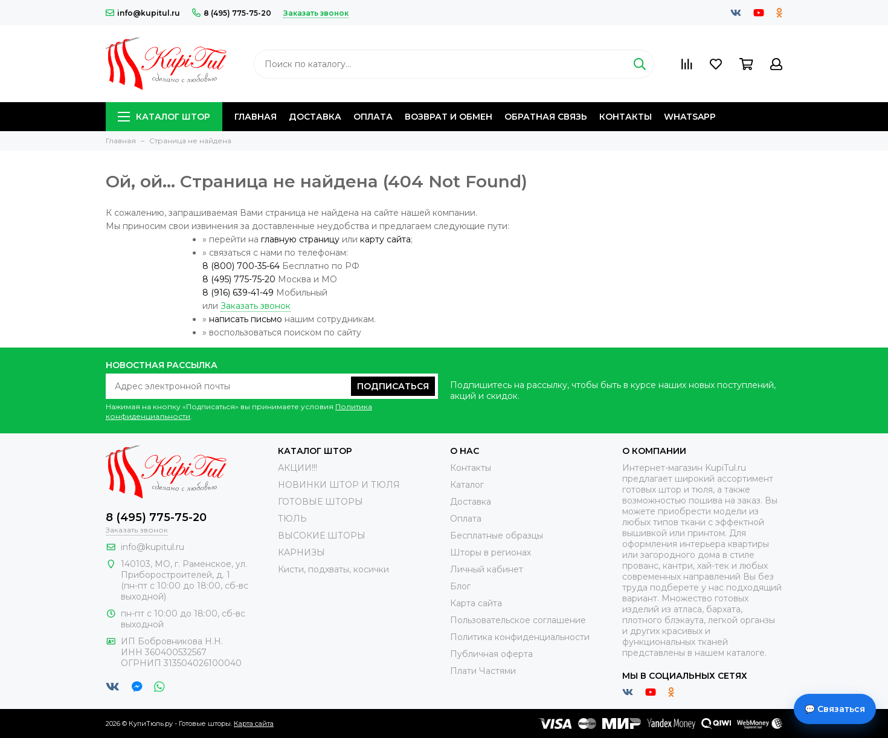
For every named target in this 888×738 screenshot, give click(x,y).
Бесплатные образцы (496, 535)
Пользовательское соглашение (518, 620)
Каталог (467, 484)
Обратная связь (545, 116)
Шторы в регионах (490, 552)
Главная (255, 116)
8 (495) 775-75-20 (231, 13)
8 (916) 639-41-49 (238, 292)
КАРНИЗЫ (301, 552)
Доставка (315, 116)
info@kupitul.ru (143, 13)
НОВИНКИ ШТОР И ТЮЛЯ (339, 484)
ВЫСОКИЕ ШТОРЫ (321, 535)
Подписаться (393, 386)
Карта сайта (476, 603)
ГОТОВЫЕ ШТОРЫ (320, 501)
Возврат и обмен (448, 116)
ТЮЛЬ (292, 518)
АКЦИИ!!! (297, 467)
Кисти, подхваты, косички (333, 569)
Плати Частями (483, 670)
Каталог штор (164, 116)
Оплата (373, 116)
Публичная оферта (491, 654)
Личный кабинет (486, 569)
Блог (460, 586)
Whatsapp (690, 116)
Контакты (625, 116)
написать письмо (245, 319)
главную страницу (300, 239)
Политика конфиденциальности (520, 637)
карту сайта (385, 239)
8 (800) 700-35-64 (241, 266)
